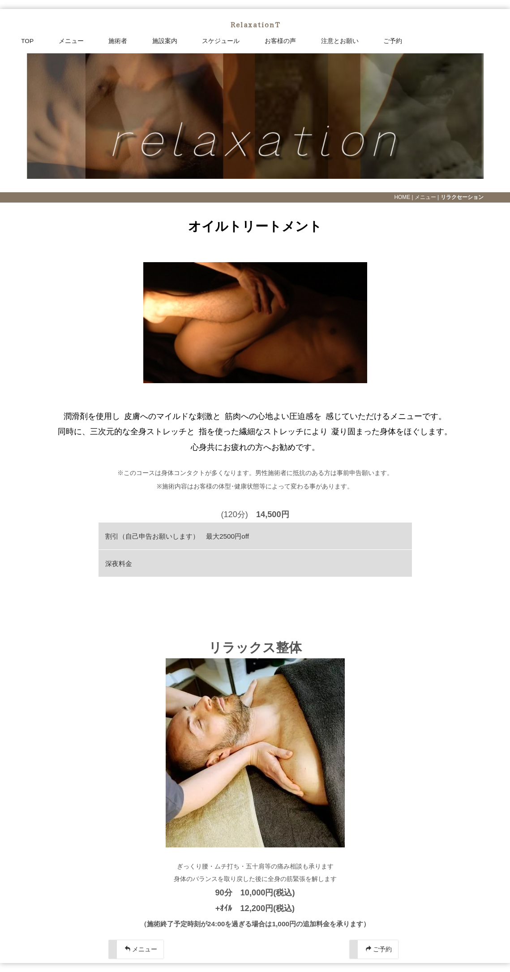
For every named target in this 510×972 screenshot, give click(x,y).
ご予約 (392, 41)
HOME (402, 197)
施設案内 (164, 41)
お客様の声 (280, 41)
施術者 (117, 41)
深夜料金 (122, 563)
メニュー (71, 41)
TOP (27, 41)
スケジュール (221, 41)
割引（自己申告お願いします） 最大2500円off (177, 536)
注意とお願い (340, 41)
